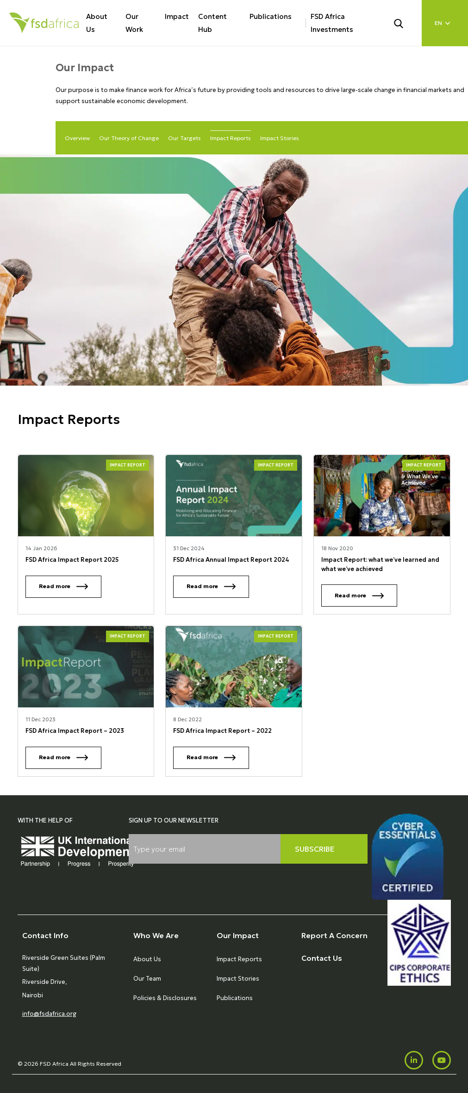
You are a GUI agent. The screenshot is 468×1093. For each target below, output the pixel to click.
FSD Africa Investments (332, 23)
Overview (77, 138)
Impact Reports (230, 138)
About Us (96, 23)
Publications (271, 16)
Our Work (134, 23)
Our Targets (184, 138)
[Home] (44, 23)
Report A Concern (334, 935)
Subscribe (315, 849)
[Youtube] (441, 1060)
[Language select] (445, 23)
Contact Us (321, 958)
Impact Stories (279, 138)
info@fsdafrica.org (49, 1014)
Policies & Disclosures (165, 998)
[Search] (404, 22)
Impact (177, 16)
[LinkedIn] (414, 1060)
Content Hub (212, 23)
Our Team (147, 978)
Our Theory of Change (129, 138)
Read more (63, 586)
